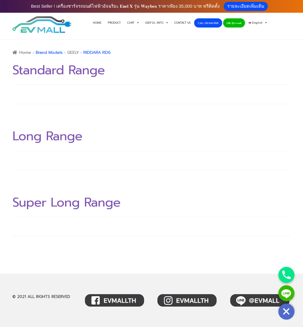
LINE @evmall (234, 23)
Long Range (47, 136)
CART (130, 23)
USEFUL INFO (154, 23)
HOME (97, 23)
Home (25, 52)
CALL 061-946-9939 (208, 23)
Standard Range (58, 70)
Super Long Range (66, 202)
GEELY (73, 52)
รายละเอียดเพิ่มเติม (245, 6)
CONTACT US (182, 23)
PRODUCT (114, 23)
